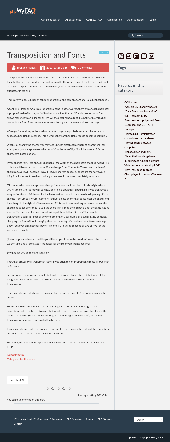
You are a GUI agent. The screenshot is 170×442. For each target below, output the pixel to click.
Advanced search (50, 19)
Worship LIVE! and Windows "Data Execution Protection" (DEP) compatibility (140, 111)
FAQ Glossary (105, 419)
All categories (73, 19)
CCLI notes (130, 102)
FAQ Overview (74, 419)
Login (154, 19)
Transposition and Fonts (138, 151)
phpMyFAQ (150, 437)
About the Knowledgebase (139, 156)
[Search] (131, 35)
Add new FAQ (94, 19)
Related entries (15, 354)
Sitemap (90, 419)
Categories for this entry (21, 359)
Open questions (136, 19)
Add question (114, 19)
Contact (18, 423)
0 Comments (85, 67)
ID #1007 (104, 52)
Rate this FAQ (17, 379)
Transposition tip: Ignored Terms (143, 120)
